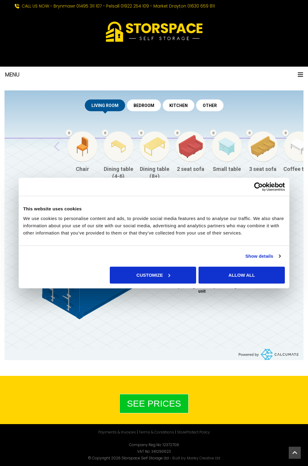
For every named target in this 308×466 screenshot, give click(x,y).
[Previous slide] (57, 146)
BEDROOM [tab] (144, 105)
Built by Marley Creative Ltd (196, 458)
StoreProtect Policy (193, 432)
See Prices (154, 403)
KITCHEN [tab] (178, 105)
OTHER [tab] (210, 105)
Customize (153, 274)
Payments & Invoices (117, 432)
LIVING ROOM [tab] (105, 107)
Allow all (242, 274)
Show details (259, 256)
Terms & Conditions (156, 432)
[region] (154, 160)
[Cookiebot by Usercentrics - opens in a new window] (258, 186)
